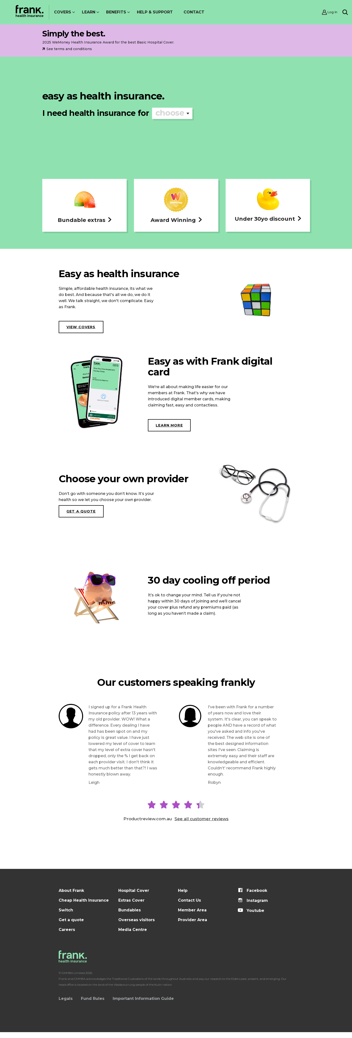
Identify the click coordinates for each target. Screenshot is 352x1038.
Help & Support (155, 12)
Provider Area (192, 920)
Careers (67, 929)
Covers (62, 12)
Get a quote (81, 511)
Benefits (116, 12)
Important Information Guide (143, 998)
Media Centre (132, 929)
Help (182, 890)
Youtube (251, 910)
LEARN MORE (169, 425)
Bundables (129, 910)
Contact (194, 12)
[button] (84, 205)
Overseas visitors (136, 920)
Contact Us (189, 900)
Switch (66, 910)
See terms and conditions (67, 49)
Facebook (252, 890)
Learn (88, 12)
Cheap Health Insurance (84, 900)
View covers (81, 327)
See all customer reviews (202, 818)
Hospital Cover (133, 890)
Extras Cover (131, 900)
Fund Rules (92, 998)
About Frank (71, 890)
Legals (66, 998)
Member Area (192, 910)
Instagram (253, 900)
